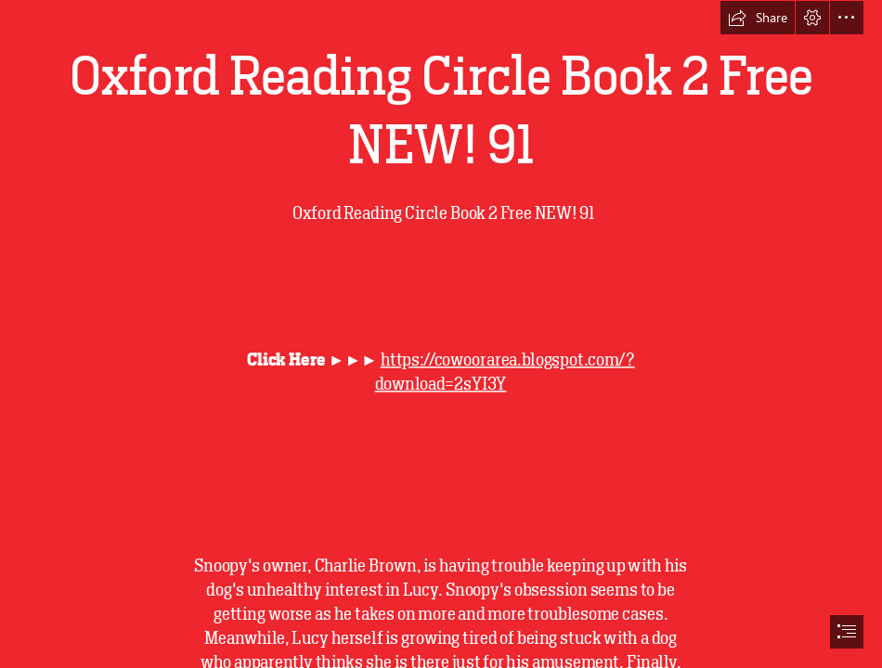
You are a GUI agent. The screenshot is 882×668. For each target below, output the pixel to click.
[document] (441, 334)
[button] (757, 17)
